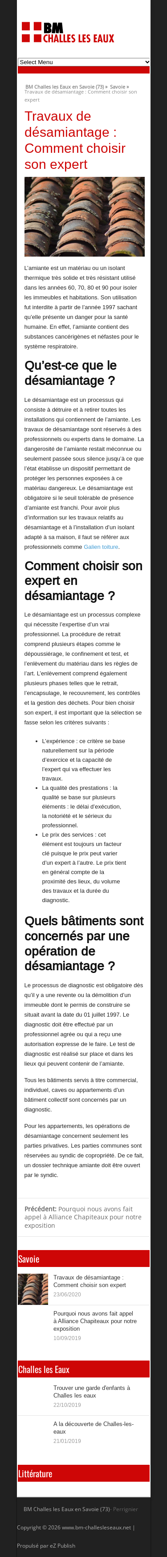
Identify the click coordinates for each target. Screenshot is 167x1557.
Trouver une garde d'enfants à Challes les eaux (91, 1391)
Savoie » (119, 85)
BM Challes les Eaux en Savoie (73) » (66, 85)
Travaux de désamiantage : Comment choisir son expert (89, 1281)
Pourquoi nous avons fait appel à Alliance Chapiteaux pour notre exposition (83, 1217)
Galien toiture (101, 547)
